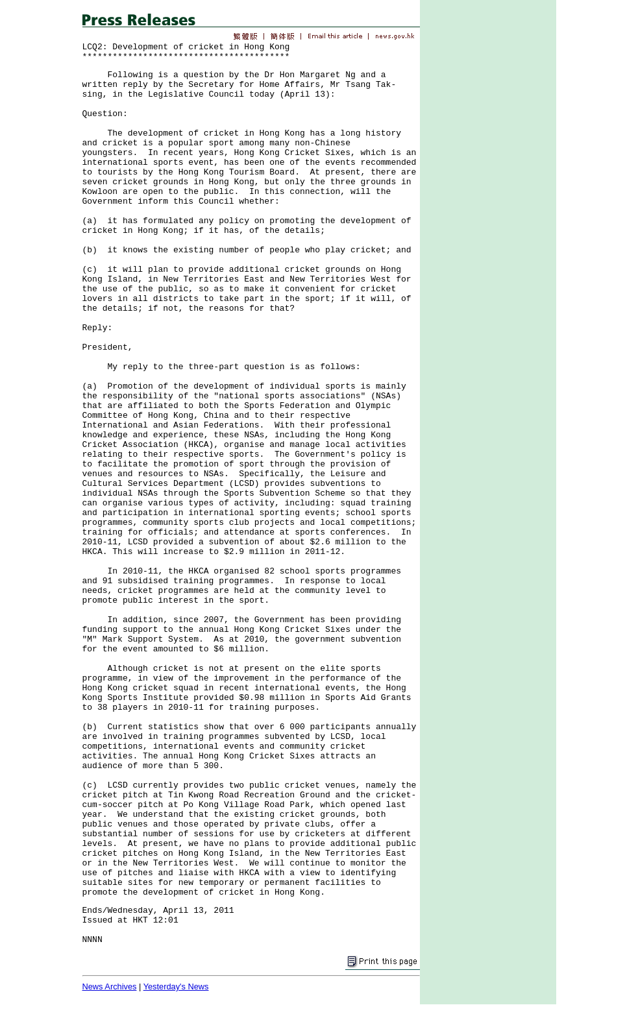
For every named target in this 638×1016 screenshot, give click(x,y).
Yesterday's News (176, 986)
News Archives (109, 986)
